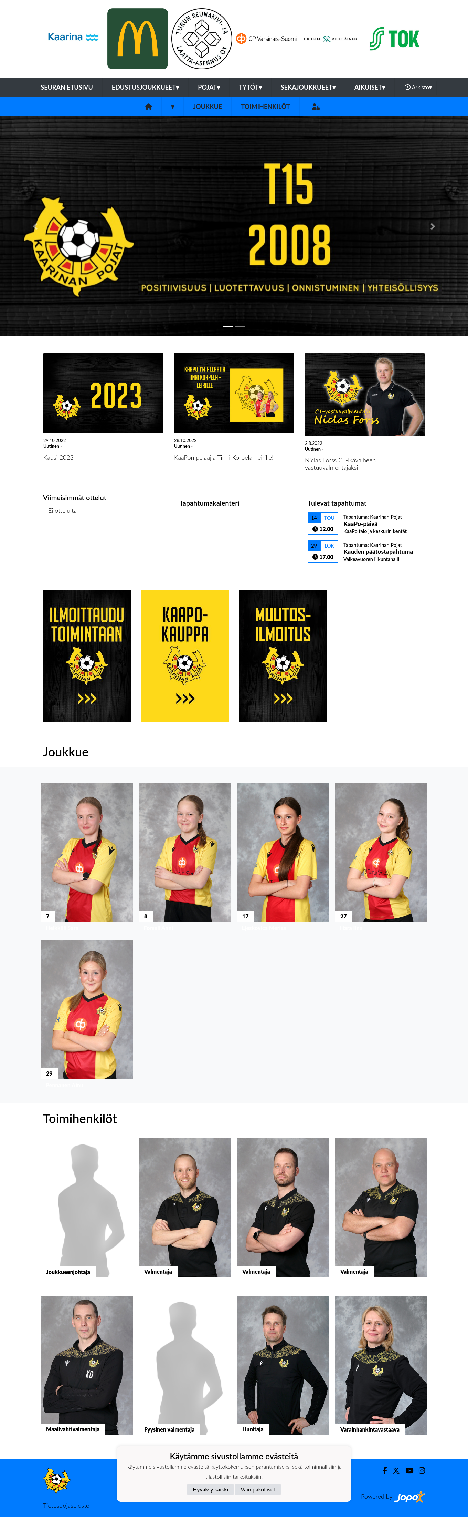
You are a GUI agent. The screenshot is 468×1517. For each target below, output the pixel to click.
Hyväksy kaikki (210, 1489)
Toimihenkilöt (265, 106)
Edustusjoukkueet (145, 87)
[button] (35, 226)
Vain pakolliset (258, 1489)
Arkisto (418, 87)
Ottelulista (60, 536)
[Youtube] (406, 1470)
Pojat (209, 87)
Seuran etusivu (67, 87)
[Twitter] (393, 1470)
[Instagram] (419, 1470)
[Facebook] (382, 1470)
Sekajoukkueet (308, 87)
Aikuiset (369, 87)
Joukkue (207, 106)
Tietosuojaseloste (66, 1505)
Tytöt (250, 87)
